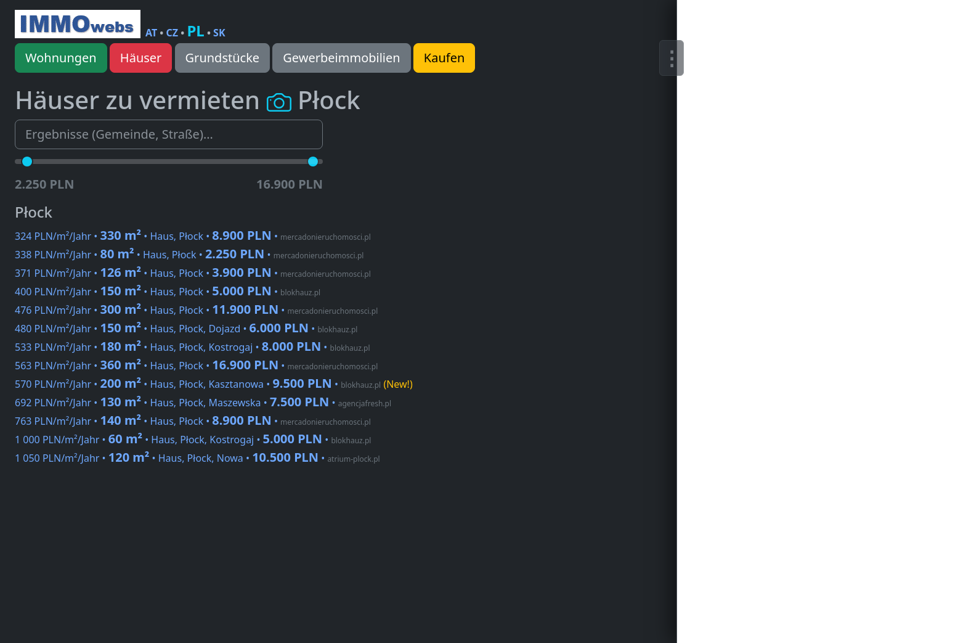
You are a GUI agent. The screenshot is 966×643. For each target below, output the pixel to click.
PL (195, 30)
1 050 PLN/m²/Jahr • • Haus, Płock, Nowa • (197, 458)
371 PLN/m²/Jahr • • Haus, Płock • (193, 273)
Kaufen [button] (444, 57)
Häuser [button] (141, 57)
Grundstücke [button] (222, 57)
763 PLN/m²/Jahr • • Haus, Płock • (193, 421)
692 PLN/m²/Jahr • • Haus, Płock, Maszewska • (203, 402)
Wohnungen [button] (61, 57)
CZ (172, 32)
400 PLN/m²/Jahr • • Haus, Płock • (167, 291)
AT (151, 32)
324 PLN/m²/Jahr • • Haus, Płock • (193, 236)
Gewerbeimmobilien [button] (341, 57)
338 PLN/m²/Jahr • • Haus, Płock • (189, 254)
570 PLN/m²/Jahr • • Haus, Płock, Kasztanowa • (214, 384)
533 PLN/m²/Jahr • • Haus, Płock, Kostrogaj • (192, 347)
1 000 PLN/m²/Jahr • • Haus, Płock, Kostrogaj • (193, 439)
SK (219, 32)
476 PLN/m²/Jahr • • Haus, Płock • (196, 310)
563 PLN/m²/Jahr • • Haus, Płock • (196, 365)
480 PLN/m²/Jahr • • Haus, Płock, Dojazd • (186, 328)
